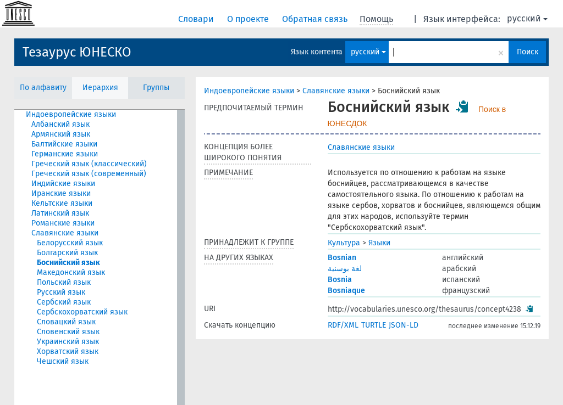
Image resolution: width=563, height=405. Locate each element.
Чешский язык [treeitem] (63, 361)
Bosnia (340, 279)
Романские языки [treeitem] (63, 223)
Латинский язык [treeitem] (60, 213)
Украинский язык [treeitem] (68, 341)
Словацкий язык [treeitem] (66, 322)
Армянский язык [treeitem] (60, 134)
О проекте (249, 19)
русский (527, 18)
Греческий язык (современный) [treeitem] (88, 173)
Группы (156, 87)
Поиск (527, 52)
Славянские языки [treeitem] (64, 233)
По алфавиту (43, 87)
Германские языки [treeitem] (64, 154)
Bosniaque (346, 290)
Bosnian (342, 257)
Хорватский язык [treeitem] (67, 351)
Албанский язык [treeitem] (60, 124)
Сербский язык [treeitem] (64, 302)
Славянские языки (335, 90)
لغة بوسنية (345, 268)
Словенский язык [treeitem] (68, 331)
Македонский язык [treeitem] (71, 272)
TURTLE (373, 325)
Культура (344, 243)
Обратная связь (316, 19)
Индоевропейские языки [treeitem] (71, 114)
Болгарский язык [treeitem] (67, 252)
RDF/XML (343, 325)
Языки (379, 243)
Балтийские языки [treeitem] (64, 144)
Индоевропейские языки (249, 90)
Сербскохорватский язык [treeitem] (82, 312)
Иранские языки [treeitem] (61, 193)
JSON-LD (403, 325)
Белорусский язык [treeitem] (70, 243)
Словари (197, 19)
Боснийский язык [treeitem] (68, 262)
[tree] (99, 257)
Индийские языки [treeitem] (63, 183)
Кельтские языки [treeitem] (61, 203)
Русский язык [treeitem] (61, 292)
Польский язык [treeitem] (64, 282)
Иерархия (100, 87)
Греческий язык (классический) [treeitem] (89, 163)
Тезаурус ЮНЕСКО (77, 52)
